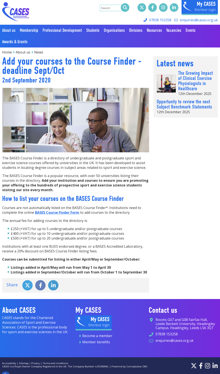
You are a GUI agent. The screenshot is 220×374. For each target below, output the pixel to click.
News (38, 52)
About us (23, 52)
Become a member (97, 335)
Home (7, 52)
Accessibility (9, 363)
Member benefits (96, 342)
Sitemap (24, 363)
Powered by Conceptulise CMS (129, 366)
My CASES (206, 3)
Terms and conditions (55, 363)
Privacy (35, 363)
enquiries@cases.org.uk (199, 20)
